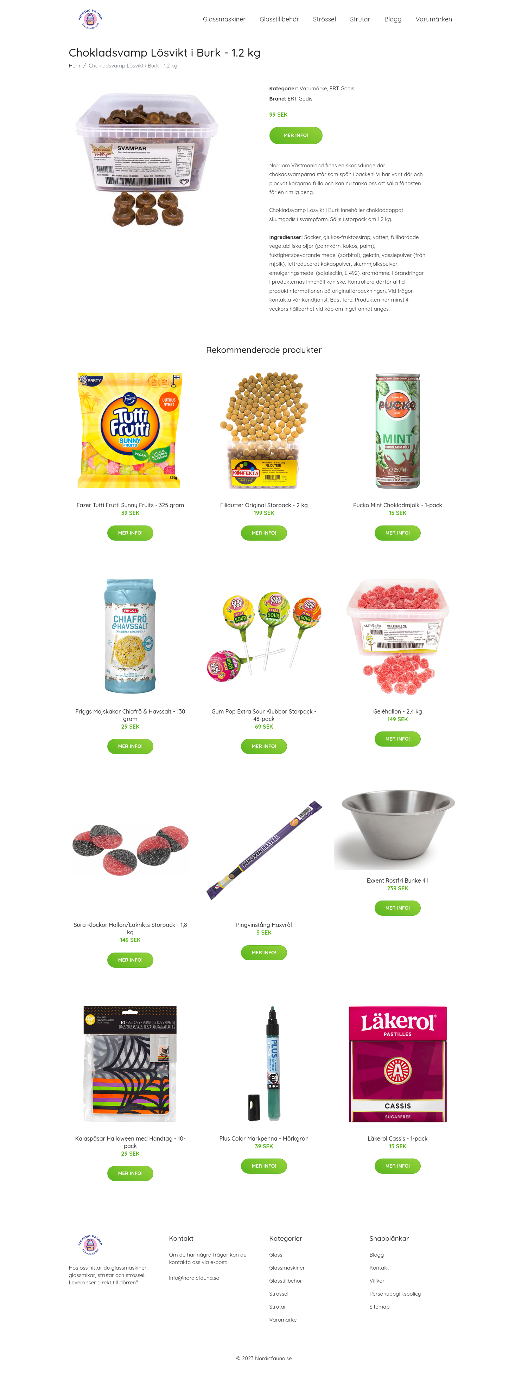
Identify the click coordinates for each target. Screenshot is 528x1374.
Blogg (393, 21)
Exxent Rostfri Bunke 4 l (397, 884)
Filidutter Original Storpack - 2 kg (264, 508)
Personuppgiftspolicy (395, 1297)
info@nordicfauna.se (194, 1281)
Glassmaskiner (224, 21)
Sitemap (380, 1310)
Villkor (377, 1284)
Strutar (360, 21)
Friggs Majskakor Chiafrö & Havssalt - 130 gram (130, 718)
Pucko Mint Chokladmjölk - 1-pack (397, 508)
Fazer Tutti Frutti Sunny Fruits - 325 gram (130, 508)
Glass (275, 1258)
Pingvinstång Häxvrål (264, 928)
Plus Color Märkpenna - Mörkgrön (264, 1142)
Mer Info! (296, 139)
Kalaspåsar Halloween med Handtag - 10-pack (130, 1145)
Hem (75, 69)
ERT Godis (342, 92)
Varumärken (434, 21)
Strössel (324, 21)
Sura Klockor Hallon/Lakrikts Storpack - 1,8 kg (130, 932)
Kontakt (379, 1271)
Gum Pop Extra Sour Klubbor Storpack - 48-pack (263, 718)
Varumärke (313, 92)
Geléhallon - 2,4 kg (397, 714)
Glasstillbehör (279, 21)
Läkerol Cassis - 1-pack (398, 1142)
